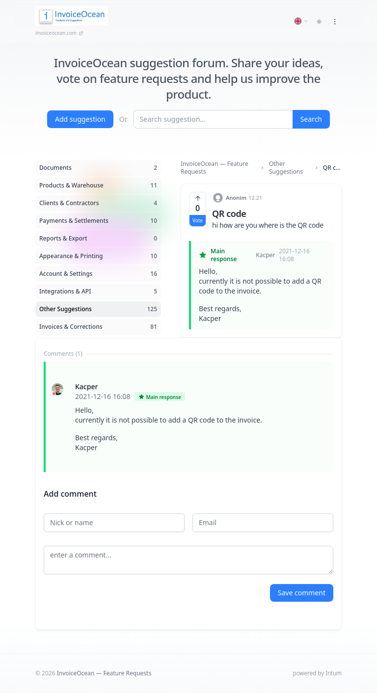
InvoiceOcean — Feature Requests (214, 168)
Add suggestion (80, 119)
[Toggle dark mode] (319, 21)
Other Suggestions (286, 168)
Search (311, 119)
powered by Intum (317, 673)
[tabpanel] (188, 417)
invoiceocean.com (59, 32)
